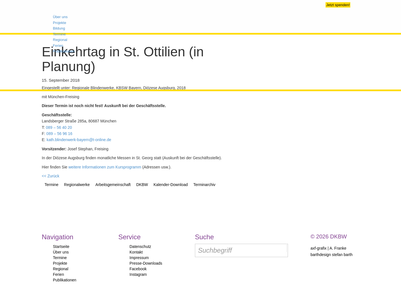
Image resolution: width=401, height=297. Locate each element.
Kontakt (136, 252)
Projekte (60, 263)
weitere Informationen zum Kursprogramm (105, 167)
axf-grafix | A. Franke (328, 248)
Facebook (137, 269)
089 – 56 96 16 (59, 133)
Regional (60, 269)
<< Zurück (50, 176)
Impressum (139, 257)
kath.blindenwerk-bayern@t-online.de (79, 139)
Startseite (61, 246)
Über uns (61, 252)
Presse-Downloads (145, 263)
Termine (60, 257)
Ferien (58, 274)
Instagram (138, 274)
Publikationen (64, 280)
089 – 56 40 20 (59, 127)
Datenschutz (140, 246)
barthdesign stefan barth (331, 254)
